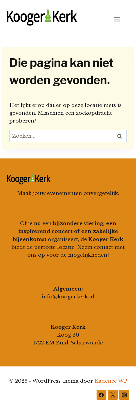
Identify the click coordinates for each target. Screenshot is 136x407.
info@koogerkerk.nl (68, 297)
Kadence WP (111, 381)
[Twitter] (113, 395)
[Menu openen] (120, 19)
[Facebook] (101, 395)
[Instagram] (124, 395)
